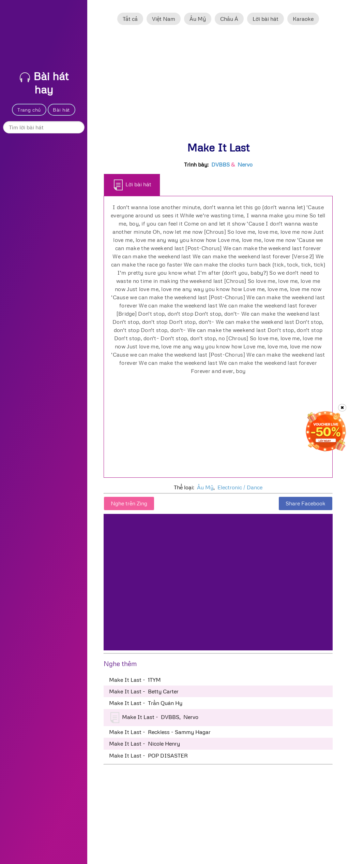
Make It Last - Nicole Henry (144, 743)
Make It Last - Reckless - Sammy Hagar (160, 732)
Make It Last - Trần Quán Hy (145, 703)
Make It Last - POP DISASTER (148, 755)
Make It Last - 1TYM (135, 679)
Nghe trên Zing (129, 503)
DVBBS (220, 164)
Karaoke (303, 18)
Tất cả (130, 18)
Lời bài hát (265, 18)
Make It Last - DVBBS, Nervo (154, 717)
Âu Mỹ (197, 18)
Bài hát (61, 110)
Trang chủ (29, 110)
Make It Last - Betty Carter (144, 691)
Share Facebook (305, 503)
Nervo (245, 164)
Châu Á (229, 18)
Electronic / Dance (239, 487)
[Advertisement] (218, 86)
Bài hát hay (44, 82)
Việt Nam (163, 18)
